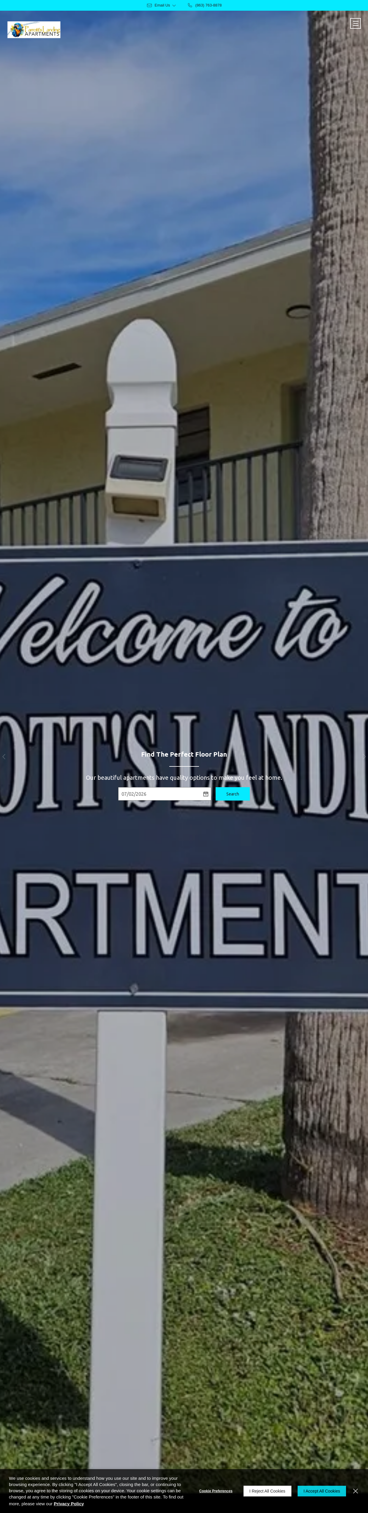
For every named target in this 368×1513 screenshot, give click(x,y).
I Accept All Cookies (322, 1491)
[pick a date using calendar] (205, 794)
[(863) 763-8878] (204, 5)
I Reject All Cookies (267, 1491)
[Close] (355, 1491)
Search (232, 794)
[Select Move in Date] (159, 794)
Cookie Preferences (216, 1491)
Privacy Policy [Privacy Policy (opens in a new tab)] (69, 1503)
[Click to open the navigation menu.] (355, 23)
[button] (3, 756)
